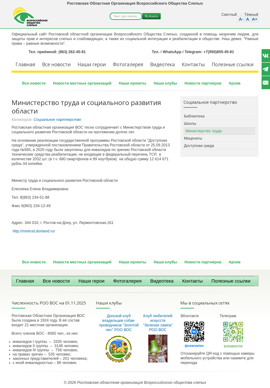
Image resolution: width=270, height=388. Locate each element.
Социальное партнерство (57, 119)
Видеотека (162, 64)
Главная (25, 64)
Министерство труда (204, 131)
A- (241, 19)
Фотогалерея (128, 64)
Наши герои (92, 64)
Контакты (193, 64)
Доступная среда (199, 146)
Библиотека (194, 116)
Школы (190, 123)
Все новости (56, 64)
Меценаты (193, 138)
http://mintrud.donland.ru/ (34, 231)
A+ (254, 19)
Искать (151, 16)
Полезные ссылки (233, 64)
